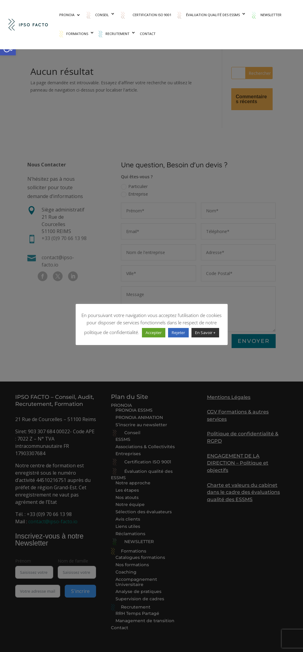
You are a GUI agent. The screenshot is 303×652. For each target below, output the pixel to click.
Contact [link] (148, 34)
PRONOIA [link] (66, 15)
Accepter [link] (154, 332)
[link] (28, 24)
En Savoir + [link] (205, 332)
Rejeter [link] (178, 332)
